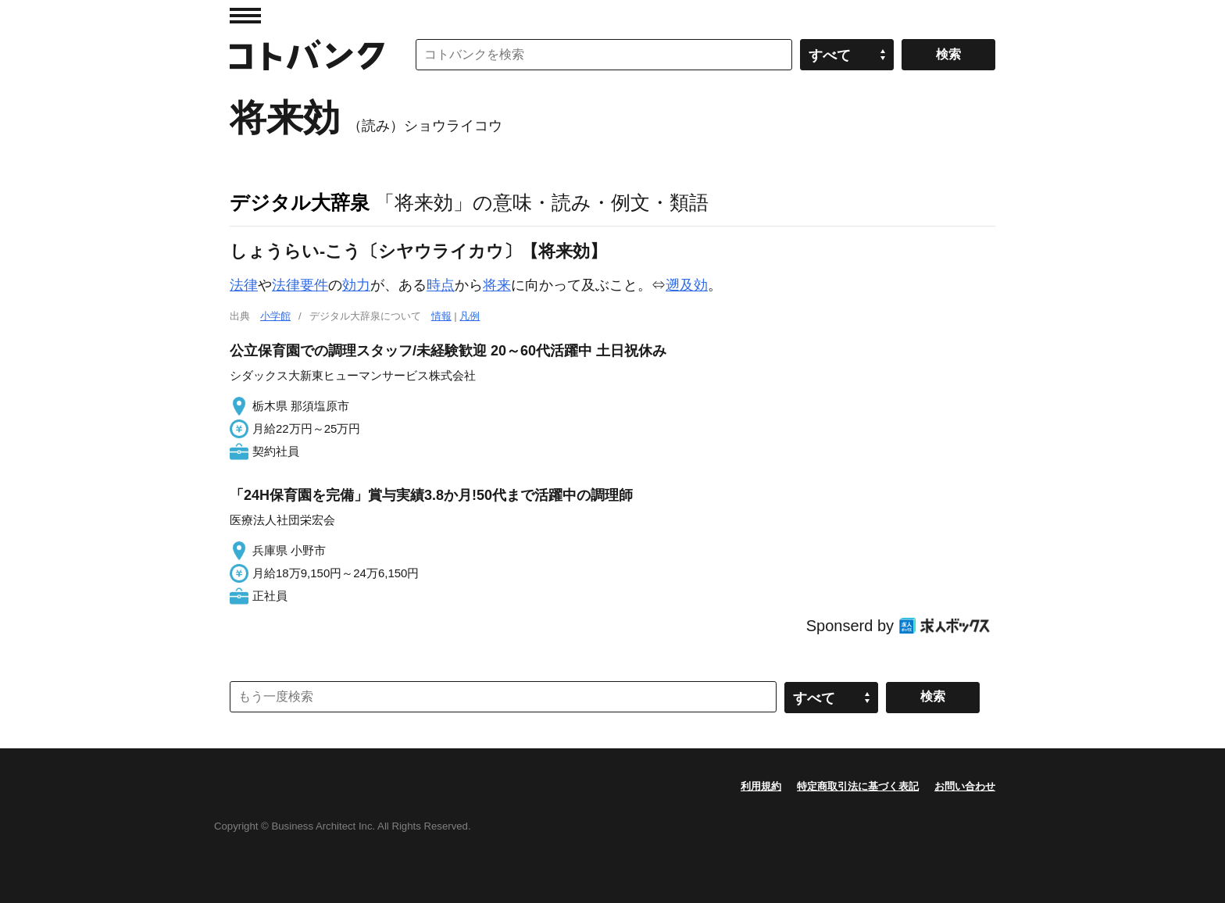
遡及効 (687, 285)
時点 (441, 285)
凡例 (469, 316)
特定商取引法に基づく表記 (858, 786)
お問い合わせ (964, 786)
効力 (356, 285)
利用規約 (761, 786)
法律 (244, 285)
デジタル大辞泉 (300, 202)
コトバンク (307, 54)
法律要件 (300, 285)
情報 (441, 316)
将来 (497, 285)
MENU (245, 15)
